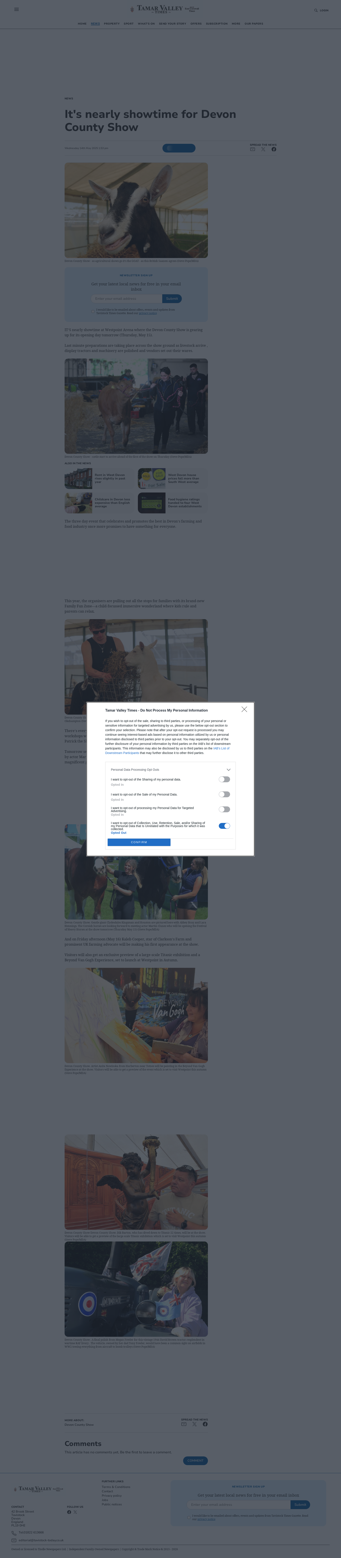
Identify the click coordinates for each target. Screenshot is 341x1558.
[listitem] (170, 769)
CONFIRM (139, 842)
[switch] (224, 779)
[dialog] (170, 779)
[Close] (246, 711)
